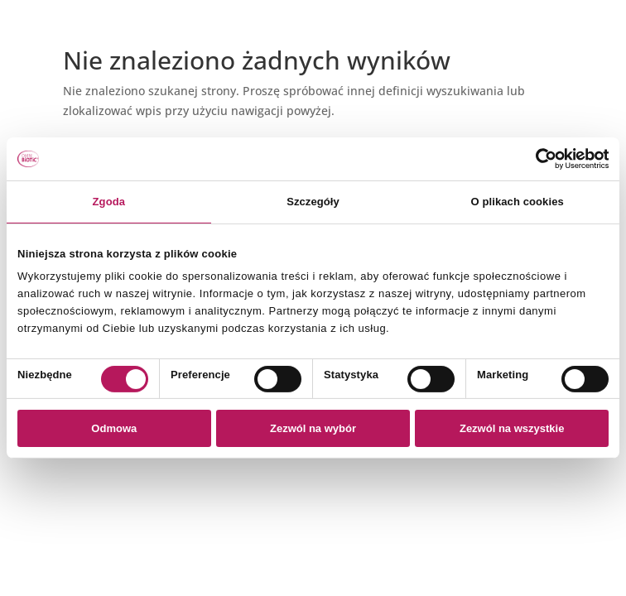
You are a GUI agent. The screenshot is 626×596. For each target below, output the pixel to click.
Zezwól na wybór (313, 428)
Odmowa (114, 428)
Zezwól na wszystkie (512, 428)
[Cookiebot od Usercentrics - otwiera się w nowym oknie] (536, 159)
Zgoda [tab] (109, 201)
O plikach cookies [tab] (517, 201)
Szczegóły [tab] (313, 201)
